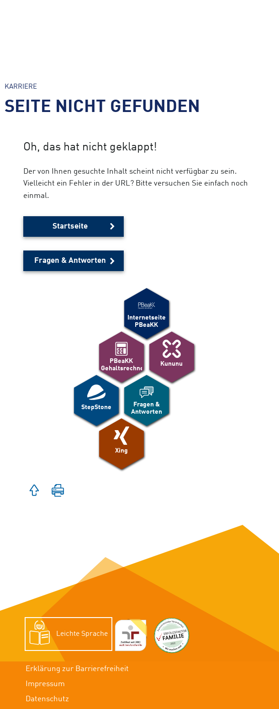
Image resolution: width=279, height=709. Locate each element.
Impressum (45, 684)
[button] (34, 491)
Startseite (70, 226)
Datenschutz (47, 699)
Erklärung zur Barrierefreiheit (77, 669)
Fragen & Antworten (70, 261)
